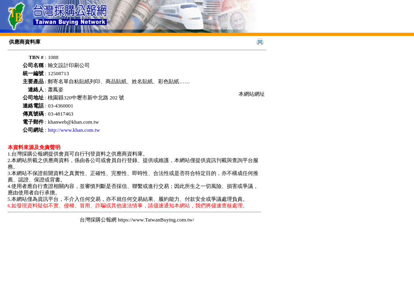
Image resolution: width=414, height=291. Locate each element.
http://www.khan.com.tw (74, 130)
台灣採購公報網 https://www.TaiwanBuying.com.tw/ (137, 220)
